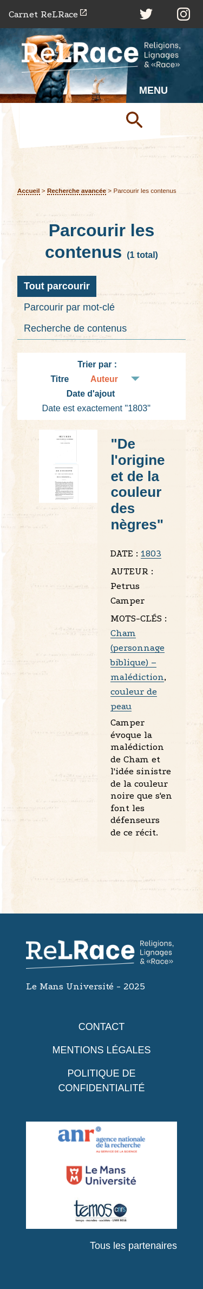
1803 (151, 553)
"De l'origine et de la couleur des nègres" (137, 484)
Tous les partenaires (133, 1245)
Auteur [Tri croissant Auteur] (104, 379)
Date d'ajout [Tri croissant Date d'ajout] (91, 393)
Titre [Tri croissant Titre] (59, 379)
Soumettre (138, 119)
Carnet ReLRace (43, 14)
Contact (101, 1026)
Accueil (28, 190)
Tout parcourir (57, 286)
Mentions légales (101, 1050)
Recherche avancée (76, 190)
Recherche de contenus (75, 328)
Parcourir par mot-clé (69, 307)
